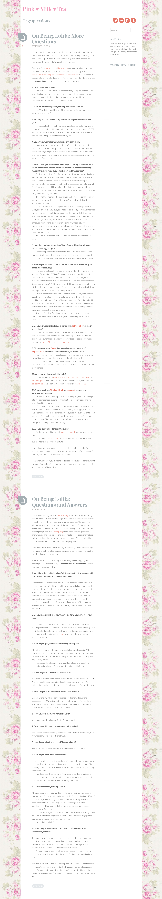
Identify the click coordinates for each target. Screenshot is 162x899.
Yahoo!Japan (48, 342)
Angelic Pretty (38, 351)
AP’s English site (57, 390)
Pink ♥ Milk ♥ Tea (44, 8)
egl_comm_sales (63, 342)
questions (38, 477)
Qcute (53, 348)
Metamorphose (39, 380)
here (62, 634)
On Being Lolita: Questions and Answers (61, 501)
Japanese (71, 390)
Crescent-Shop (52, 438)
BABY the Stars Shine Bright (78, 377)
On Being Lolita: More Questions (59, 38)
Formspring (63, 68)
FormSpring (63, 515)
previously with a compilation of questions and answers (55, 74)
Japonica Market (67, 432)
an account (51, 68)
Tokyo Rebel (77, 326)
